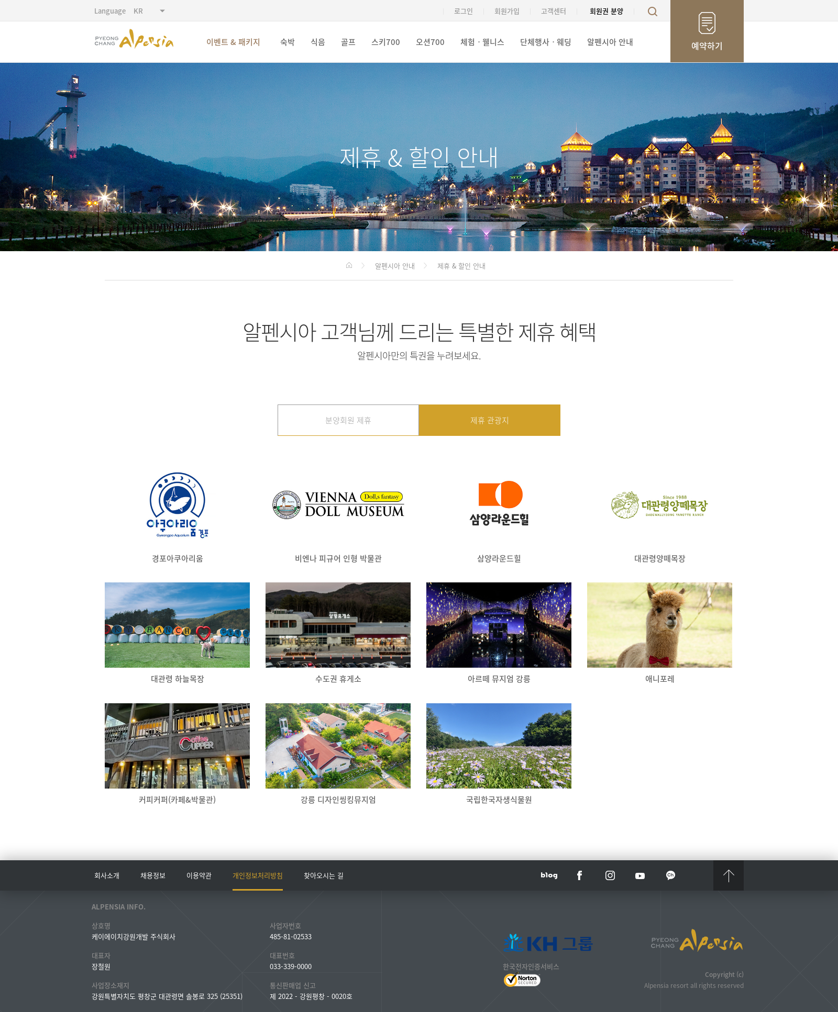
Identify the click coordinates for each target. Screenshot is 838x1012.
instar (610, 875)
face (579, 875)
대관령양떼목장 (659, 513)
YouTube (640, 875)
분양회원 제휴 (348, 420)
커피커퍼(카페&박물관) (177, 754)
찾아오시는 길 (324, 875)
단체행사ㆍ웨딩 (545, 42)
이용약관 (199, 875)
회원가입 (507, 11)
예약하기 (707, 45)
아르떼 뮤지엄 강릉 (498, 633)
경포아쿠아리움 (177, 513)
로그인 (463, 11)
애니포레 (659, 633)
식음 (318, 42)
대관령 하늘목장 (177, 633)
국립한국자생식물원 (498, 754)
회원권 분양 (606, 11)
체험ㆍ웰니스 (482, 42)
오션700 (430, 42)
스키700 (385, 42)
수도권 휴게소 (338, 633)
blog (549, 875)
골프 (348, 42)
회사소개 (106, 875)
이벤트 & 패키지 (233, 42)
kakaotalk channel (670, 875)
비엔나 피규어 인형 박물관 (338, 513)
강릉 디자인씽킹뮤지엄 (338, 754)
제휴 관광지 (489, 420)
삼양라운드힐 (498, 513)
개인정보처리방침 (258, 875)
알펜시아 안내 (610, 42)
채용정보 (153, 875)
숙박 (287, 42)
